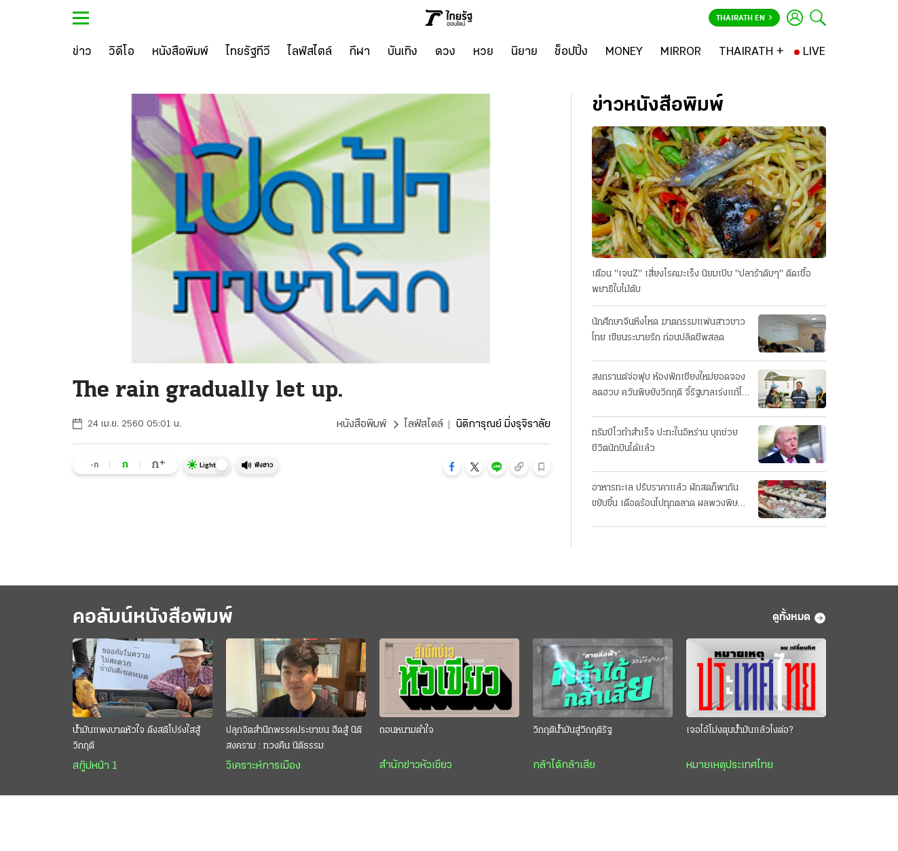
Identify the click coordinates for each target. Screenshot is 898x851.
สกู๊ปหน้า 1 (95, 766)
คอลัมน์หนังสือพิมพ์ (153, 617)
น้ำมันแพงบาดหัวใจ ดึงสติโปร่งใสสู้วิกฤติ (136, 738)
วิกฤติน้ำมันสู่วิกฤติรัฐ (572, 730)
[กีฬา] (359, 52)
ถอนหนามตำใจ (406, 730)
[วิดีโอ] (121, 52)
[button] (452, 466)
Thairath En (744, 18)
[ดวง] (445, 52)
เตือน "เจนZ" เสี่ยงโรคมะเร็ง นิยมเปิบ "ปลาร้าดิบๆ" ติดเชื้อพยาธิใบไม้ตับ (701, 282)
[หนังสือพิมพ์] (180, 52)
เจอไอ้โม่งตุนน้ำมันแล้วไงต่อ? (739, 730)
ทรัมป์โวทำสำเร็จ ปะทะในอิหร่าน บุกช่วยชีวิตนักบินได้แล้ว (665, 441)
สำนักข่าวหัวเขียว (415, 765)
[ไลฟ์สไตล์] (310, 52)
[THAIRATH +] (751, 52)
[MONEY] (624, 52)
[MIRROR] (680, 52)
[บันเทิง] (402, 52)
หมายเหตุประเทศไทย (729, 765)
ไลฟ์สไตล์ (423, 424)
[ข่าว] (82, 52)
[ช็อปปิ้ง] (571, 52)
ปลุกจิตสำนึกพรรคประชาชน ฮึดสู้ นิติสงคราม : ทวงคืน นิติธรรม (294, 738)
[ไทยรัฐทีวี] (248, 52)
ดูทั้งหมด (799, 618)
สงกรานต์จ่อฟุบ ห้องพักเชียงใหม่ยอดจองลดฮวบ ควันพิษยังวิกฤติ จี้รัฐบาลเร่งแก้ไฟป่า (670, 386)
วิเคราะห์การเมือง (263, 766)
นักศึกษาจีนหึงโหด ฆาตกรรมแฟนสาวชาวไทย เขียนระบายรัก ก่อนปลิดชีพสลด (668, 330)
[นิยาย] (524, 52)
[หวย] (483, 52)
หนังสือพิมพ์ (361, 424)
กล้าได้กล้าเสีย (564, 765)
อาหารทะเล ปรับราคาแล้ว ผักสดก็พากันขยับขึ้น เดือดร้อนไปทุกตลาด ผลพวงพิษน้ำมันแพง (665, 497)
